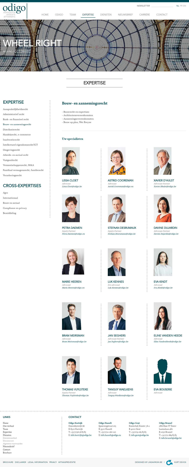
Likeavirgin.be (155, 462)
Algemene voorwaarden (13, 444)
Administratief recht (13, 114)
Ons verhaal (8, 426)
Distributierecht (11, 130)
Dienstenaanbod (10, 438)
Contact (161, 14)
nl (177, 6)
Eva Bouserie (163, 389)
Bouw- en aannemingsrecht (17, 124)
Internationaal (10, 198)
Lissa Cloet (70, 180)
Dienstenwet (8, 441)
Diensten (105, 14)
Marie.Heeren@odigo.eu (73, 288)
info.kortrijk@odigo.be (81, 435)
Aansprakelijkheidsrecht (15, 109)
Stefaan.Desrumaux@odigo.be (121, 234)
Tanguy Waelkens (120, 389)
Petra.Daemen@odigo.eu (73, 234)
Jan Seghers (117, 335)
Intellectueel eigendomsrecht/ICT (20, 145)
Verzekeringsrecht (12, 175)
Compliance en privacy (15, 208)
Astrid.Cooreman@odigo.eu (120, 186)
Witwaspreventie (67, 462)
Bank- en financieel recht (16, 119)
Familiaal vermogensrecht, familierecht (23, 170)
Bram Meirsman (73, 335)
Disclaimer (20, 462)
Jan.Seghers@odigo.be (118, 342)
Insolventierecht (11, 140)
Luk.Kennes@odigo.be (118, 288)
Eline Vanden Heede (168, 335)
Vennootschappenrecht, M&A (18, 165)
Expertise (88, 14)
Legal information (38, 462)
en (184, 6)
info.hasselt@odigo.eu (111, 435)
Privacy (53, 462)
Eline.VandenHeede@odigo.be (167, 342)
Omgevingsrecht (11, 150)
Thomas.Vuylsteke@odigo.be (75, 395)
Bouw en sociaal (11, 203)
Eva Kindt (160, 282)
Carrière (144, 14)
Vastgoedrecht (10, 160)
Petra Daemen (72, 228)
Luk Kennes (116, 282)
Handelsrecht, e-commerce (17, 135)
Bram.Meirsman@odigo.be (74, 342)
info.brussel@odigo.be (171, 438)
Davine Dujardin (165, 228)
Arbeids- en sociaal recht (15, 155)
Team (73, 14)
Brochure (7, 453)
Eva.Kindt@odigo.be (163, 288)
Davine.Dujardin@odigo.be (166, 234)
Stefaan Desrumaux (122, 228)
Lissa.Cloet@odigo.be (72, 186)
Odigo (59, 14)
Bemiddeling (9, 213)
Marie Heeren (71, 282)
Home (45, 14)
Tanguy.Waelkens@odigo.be (120, 395)
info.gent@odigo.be (140, 435)
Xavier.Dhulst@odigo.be (165, 186)
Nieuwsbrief (125, 14)
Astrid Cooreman (120, 180)
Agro (5, 193)
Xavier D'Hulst (164, 180)
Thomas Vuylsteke (75, 389)
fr (181, 6)
